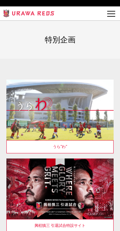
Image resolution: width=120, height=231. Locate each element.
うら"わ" (60, 146)
